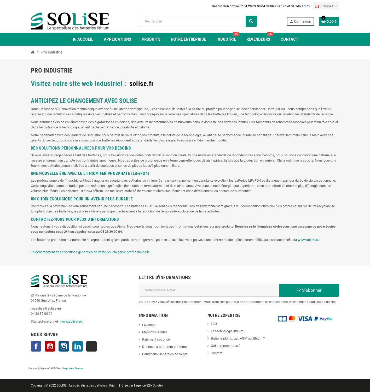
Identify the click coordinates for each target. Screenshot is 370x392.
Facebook (36, 346)
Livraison (148, 325)
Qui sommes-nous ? (225, 346)
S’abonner (309, 290)
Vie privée (67, 368)
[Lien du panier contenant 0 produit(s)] (329, 21)
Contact (216, 353)
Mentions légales (154, 332)
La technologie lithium (227, 331)
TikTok (91, 346)
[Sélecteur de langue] (326, 6)
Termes (79, 368)
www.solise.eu (309, 240)
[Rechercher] (198, 21)
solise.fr (141, 83)
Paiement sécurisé (156, 339)
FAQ (214, 324)
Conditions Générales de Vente (165, 354)
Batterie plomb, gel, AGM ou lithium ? (238, 338)
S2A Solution (155, 385)
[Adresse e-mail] (209, 290)
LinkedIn (77, 346)
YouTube (50, 346)
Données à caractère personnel (165, 347)
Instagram (64, 346)
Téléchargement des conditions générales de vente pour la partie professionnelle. (91, 252)
